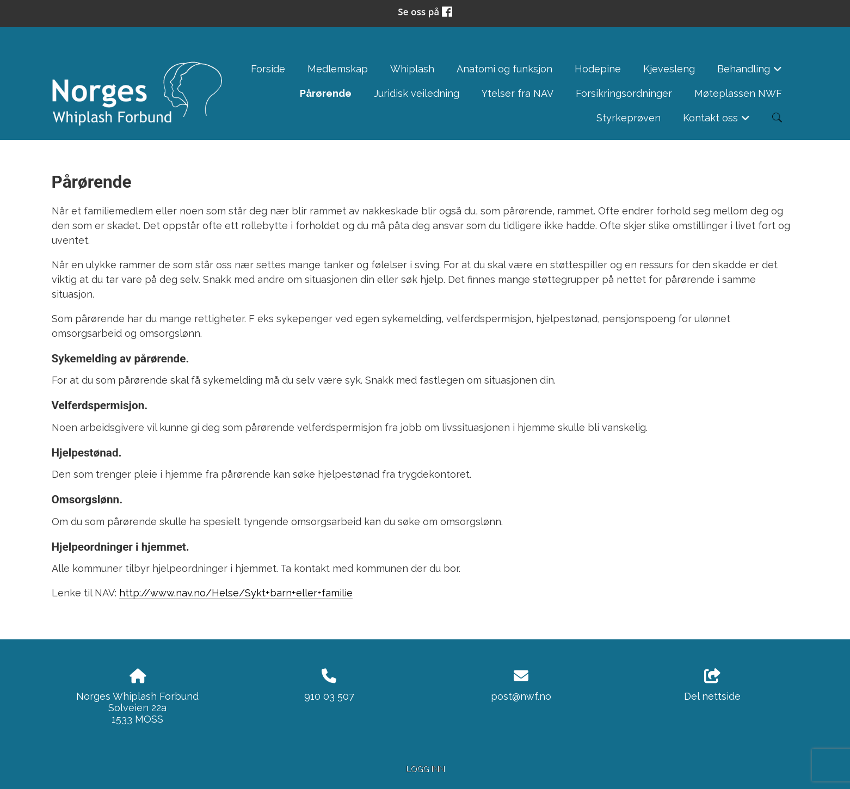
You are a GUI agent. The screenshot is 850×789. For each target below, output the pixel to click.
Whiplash (412, 69)
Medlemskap (337, 69)
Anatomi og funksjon (504, 69)
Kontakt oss (716, 121)
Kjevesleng (669, 69)
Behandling (750, 72)
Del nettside (712, 685)
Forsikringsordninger (624, 93)
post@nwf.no (521, 696)
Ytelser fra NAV (517, 93)
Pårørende (326, 93)
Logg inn (425, 768)
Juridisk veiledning (416, 93)
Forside (268, 69)
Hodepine (598, 69)
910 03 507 (329, 696)
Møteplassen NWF (738, 93)
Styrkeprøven (628, 118)
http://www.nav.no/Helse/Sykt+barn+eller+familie (236, 593)
